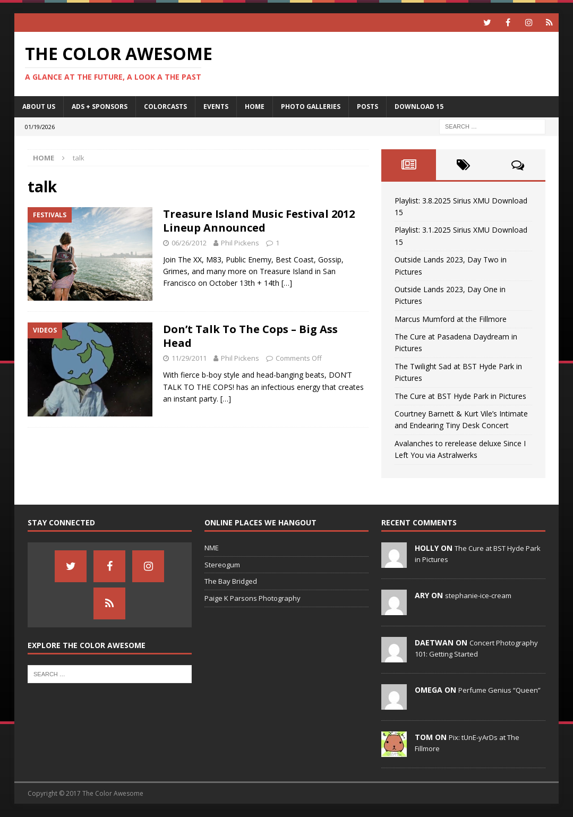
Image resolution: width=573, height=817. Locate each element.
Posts (367, 106)
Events (215, 106)
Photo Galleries (310, 106)
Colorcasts (165, 106)
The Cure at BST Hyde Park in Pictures (460, 396)
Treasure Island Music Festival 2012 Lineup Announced (259, 221)
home (254, 106)
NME (211, 547)
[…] (286, 283)
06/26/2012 (189, 243)
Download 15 (419, 106)
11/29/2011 (189, 358)
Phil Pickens (240, 243)
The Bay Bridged (230, 581)
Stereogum (222, 564)
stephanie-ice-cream (478, 595)
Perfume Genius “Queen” (499, 690)
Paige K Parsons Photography (252, 598)
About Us (38, 106)
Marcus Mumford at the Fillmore (451, 319)
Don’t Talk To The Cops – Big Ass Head (250, 336)
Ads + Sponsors (99, 106)
